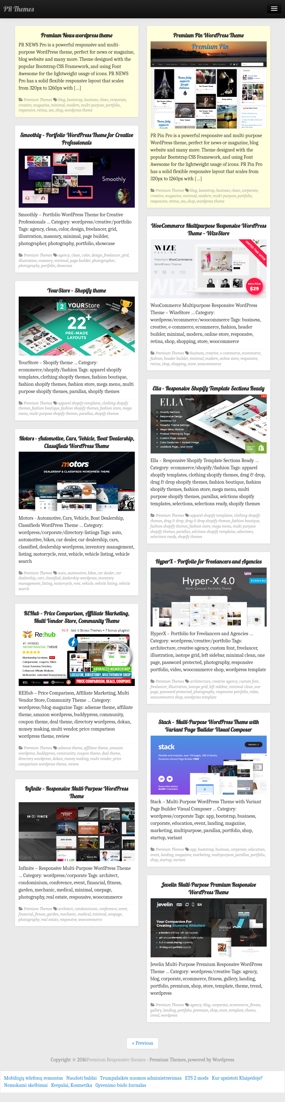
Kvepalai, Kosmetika (71, 1085)
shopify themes (107, 413)
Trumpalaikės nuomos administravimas (140, 1078)
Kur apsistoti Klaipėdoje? (237, 1078)
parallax (86, 413)
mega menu (221, 526)
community (66, 753)
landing (167, 855)
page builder (80, 260)
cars (40, 578)
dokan (57, 759)
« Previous (142, 1043)
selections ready (163, 536)
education (256, 849)
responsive (27, 110)
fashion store (110, 408)
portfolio (113, 105)
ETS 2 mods (196, 1078)
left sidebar (218, 687)
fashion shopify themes (79, 408)
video (253, 692)
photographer (103, 260)
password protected (176, 692)
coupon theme (88, 753)
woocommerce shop (167, 697)
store (192, 364)
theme (250, 1010)
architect (65, 909)
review (73, 764)
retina (42, 110)
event (155, 855)
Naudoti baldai (81, 1078)
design (97, 255)
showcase (64, 265)
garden (53, 914)
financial (26, 914)
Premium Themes (38, 100)
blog (61, 100)
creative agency (225, 681)
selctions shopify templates (213, 531)
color (86, 255)
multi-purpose (92, 105)
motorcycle (63, 583)
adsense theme (70, 748)
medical (84, 914)
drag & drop (174, 521)
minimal (58, 105)
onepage (114, 914)
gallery (156, 1010)
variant (179, 860)
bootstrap (75, 100)
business (91, 100)
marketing (201, 855)
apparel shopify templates (79, 403)
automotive (77, 573)
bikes (92, 573)
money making (76, 759)
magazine (41, 105)
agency (64, 255)
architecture (200, 681)
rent (77, 583)
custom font (248, 681)
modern (72, 105)
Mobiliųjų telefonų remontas (33, 1078)
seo (51, 110)
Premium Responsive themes (117, 1060)
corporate (118, 100)
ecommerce (251, 353)
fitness (40, 914)
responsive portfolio (232, 692)
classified (53, 578)
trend (155, 1015)
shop (59, 110)
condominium (86, 909)
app (193, 849)
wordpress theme (78, 110)
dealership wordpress (79, 578)
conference (108, 909)
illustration (28, 260)
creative (25, 105)
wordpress (169, 1015)
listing (47, 583)
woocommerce (209, 364)
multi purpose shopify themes (53, 413)
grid (125, 255)
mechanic (68, 914)
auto (62, 573)
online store (229, 358)
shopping (179, 364)
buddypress (46, 753)
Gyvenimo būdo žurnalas (121, 1085)
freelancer (112, 255)
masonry (45, 260)
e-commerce (230, 353)
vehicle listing (106, 583)
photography (29, 265)
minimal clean (241, 687)
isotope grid (198, 687)
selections (245, 531)
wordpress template (200, 697)
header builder (176, 358)
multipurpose (223, 855)
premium (200, 1010)
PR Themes (19, 8)
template (236, 1010)
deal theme (111, 753)
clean (104, 100)
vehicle (87, 583)
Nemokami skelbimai (26, 1085)
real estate (49, 919)
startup (166, 860)
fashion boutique (46, 408)
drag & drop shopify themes (207, 521)
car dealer (106, 573)
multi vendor (100, 759)
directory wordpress (35, 759)
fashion (157, 358)
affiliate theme (96, 748)
